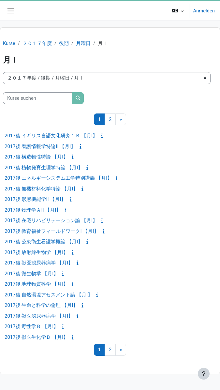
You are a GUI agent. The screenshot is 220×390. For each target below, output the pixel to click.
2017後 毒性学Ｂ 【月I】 (31, 326)
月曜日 (83, 43)
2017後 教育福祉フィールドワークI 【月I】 (52, 231)
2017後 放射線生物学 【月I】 (36, 252)
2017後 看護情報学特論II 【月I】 (40, 146)
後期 (64, 43)
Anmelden (204, 11)
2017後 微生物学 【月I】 (31, 274)
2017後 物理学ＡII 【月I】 (33, 210)
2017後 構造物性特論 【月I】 (36, 157)
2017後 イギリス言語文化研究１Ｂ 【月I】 (51, 136)
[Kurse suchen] (37, 98)
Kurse (9, 43)
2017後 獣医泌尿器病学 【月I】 (39, 263)
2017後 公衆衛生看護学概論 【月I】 (44, 242)
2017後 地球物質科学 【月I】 (36, 284)
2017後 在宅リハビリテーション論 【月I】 (51, 220)
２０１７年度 (37, 43)
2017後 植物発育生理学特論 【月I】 (44, 168)
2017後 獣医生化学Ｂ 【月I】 (36, 337)
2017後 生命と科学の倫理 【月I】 (41, 305)
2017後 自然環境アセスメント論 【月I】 (49, 295)
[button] (177, 11)
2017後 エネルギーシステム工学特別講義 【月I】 (58, 178)
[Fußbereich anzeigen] (204, 374)
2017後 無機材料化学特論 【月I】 (41, 189)
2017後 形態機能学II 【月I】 (35, 199)
